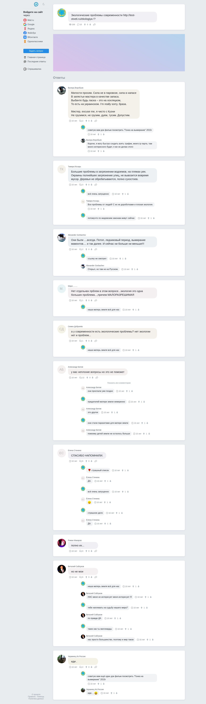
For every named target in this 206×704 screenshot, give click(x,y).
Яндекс (29, 28)
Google (29, 24)
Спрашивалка (32, 69)
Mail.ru (28, 20)
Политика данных (36, 699)
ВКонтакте (30, 37)
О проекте (36, 694)
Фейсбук (29, 32)
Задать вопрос (36, 51)
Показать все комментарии (119, 383)
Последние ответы (34, 61)
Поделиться (94, 24)
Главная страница (34, 57)
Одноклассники (33, 41)
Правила (31, 696)
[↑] (85, 24)
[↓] (90, 24)
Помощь (40, 696)
